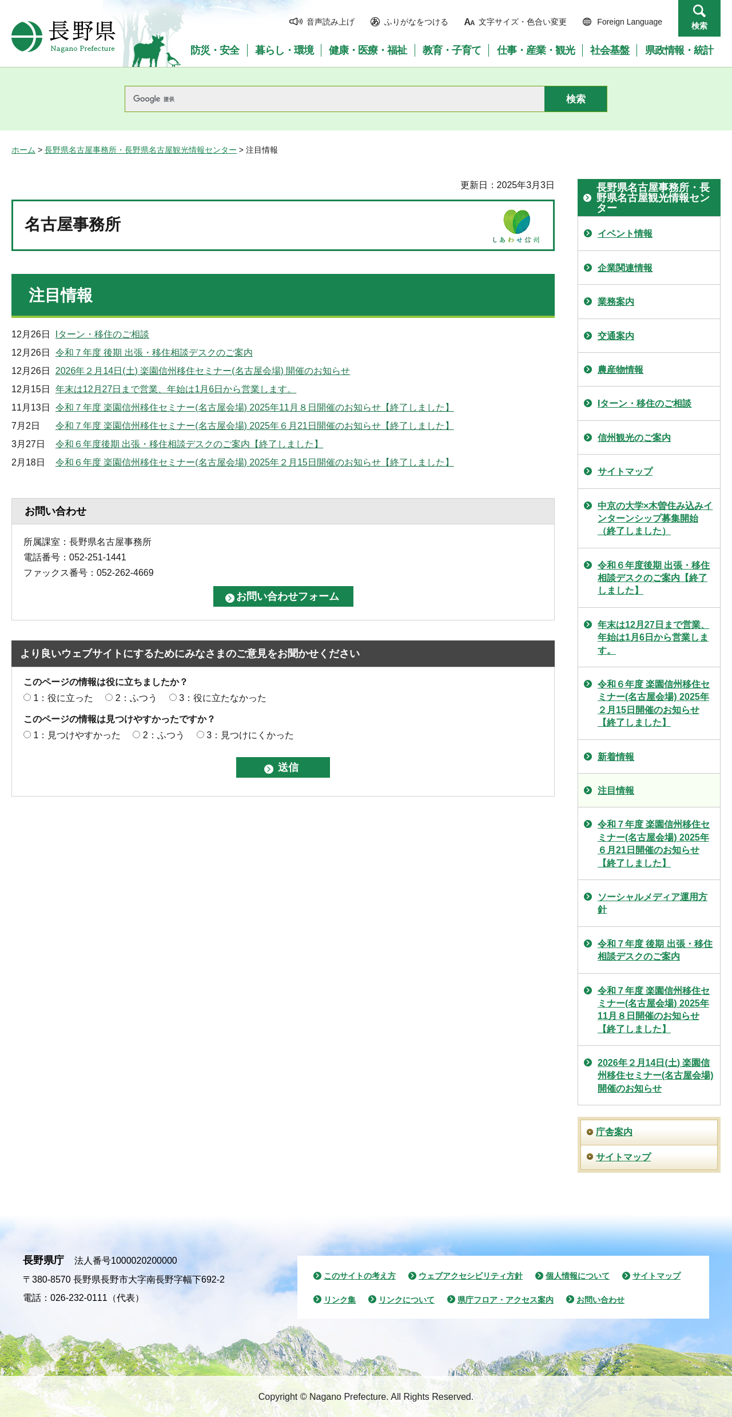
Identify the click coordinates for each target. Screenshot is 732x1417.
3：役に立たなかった (222, 698)
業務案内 (616, 302)
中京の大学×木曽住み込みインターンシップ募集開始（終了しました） (655, 518)
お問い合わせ (600, 1299)
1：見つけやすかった (77, 735)
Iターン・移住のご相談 (102, 334)
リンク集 (340, 1299)
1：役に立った (63, 698)
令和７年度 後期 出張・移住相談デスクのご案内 (154, 352)
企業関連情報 (625, 268)
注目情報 (616, 790)
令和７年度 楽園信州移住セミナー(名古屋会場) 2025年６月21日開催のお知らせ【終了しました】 (254, 426)
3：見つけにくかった (250, 735)
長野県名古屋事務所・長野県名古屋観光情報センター (141, 149)
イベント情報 (625, 233)
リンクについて (407, 1299)
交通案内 (616, 336)
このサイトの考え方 (360, 1275)
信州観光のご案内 (634, 438)
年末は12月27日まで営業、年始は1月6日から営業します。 (175, 389)
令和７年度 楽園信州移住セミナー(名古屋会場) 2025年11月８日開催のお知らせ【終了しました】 (254, 407)
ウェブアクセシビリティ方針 (471, 1275)
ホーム (23, 149)
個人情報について (578, 1275)
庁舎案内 (614, 1132)
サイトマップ (625, 471)
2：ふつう (136, 698)
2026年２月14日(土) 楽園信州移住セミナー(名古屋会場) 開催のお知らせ (203, 371)
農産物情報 (620, 370)
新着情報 (616, 757)
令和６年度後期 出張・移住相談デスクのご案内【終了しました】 (189, 444)
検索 (699, 25)
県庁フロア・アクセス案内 (506, 1299)
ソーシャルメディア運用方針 (652, 903)
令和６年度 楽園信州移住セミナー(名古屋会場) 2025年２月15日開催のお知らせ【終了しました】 (254, 462)
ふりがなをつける (416, 21)
